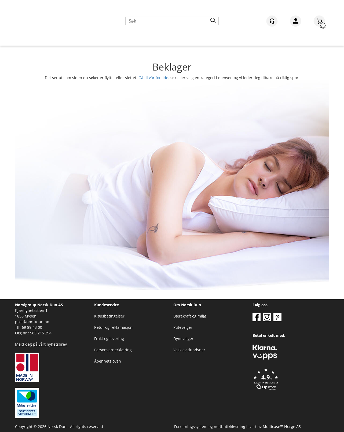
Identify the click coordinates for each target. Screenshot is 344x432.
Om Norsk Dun (187, 304)
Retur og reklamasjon (113, 327)
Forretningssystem (190, 426)
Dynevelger (183, 338)
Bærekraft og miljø (189, 316)
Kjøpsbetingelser (109, 316)
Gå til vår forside (153, 77)
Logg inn (295, 22)
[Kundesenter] (272, 21)
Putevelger (182, 327)
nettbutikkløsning (229, 426)
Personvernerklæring (113, 349)
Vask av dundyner (189, 349)
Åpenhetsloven (107, 361)
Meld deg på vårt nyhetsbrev (41, 344)
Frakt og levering (109, 338)
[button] (290, 379)
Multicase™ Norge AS (282, 426)
